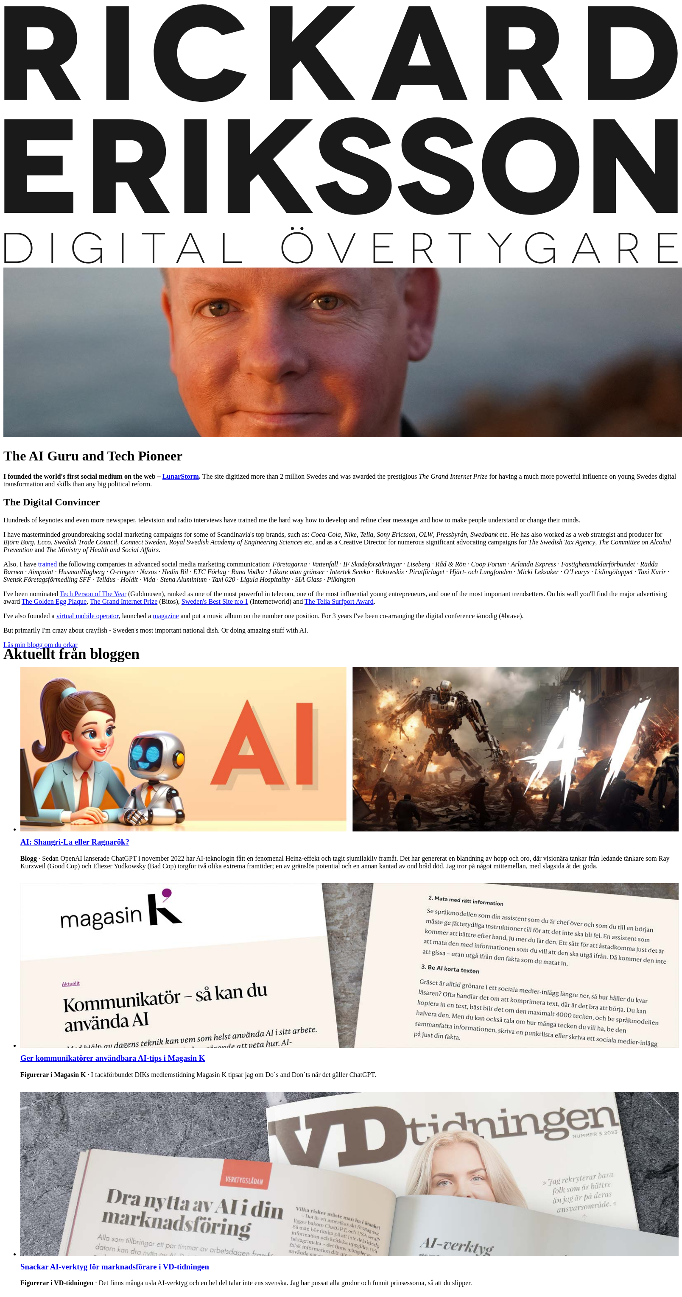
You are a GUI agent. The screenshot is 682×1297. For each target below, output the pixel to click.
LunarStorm (180, 476)
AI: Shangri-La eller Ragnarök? (74, 841)
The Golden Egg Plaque (54, 601)
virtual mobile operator (87, 615)
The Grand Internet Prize (123, 601)
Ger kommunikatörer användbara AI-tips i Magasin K (112, 1058)
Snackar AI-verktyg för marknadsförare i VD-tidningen (114, 1266)
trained (47, 564)
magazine (166, 615)
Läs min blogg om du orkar (40, 644)
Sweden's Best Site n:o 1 (215, 601)
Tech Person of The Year (93, 593)
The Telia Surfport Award (339, 601)
